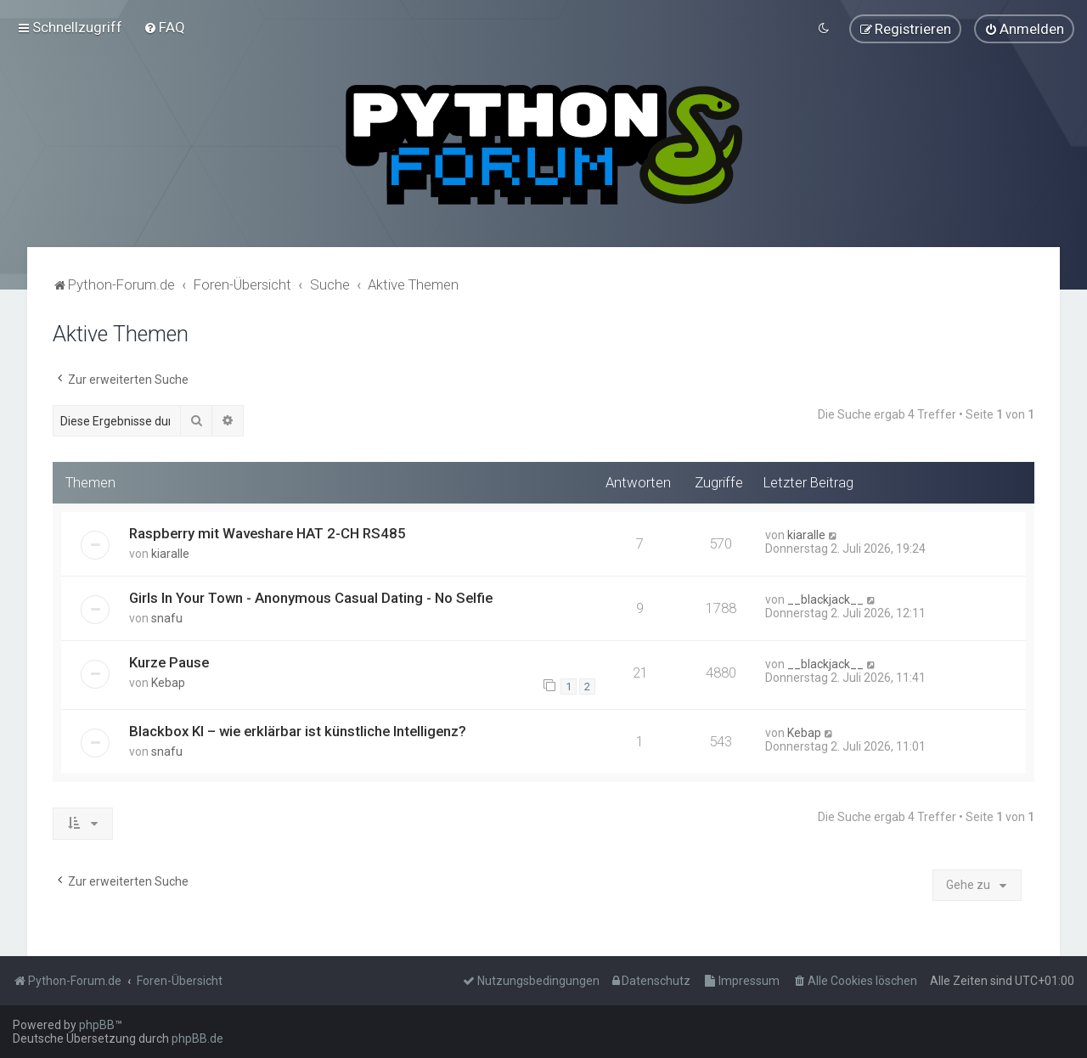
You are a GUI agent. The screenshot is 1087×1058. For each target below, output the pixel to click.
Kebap (168, 681)
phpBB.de (197, 1038)
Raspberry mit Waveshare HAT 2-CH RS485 (267, 531)
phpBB (97, 1025)
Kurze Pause (169, 660)
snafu (167, 616)
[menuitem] (164, 27)
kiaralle (170, 552)
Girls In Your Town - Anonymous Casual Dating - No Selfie (311, 596)
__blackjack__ (825, 598)
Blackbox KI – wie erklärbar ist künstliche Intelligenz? (297, 730)
